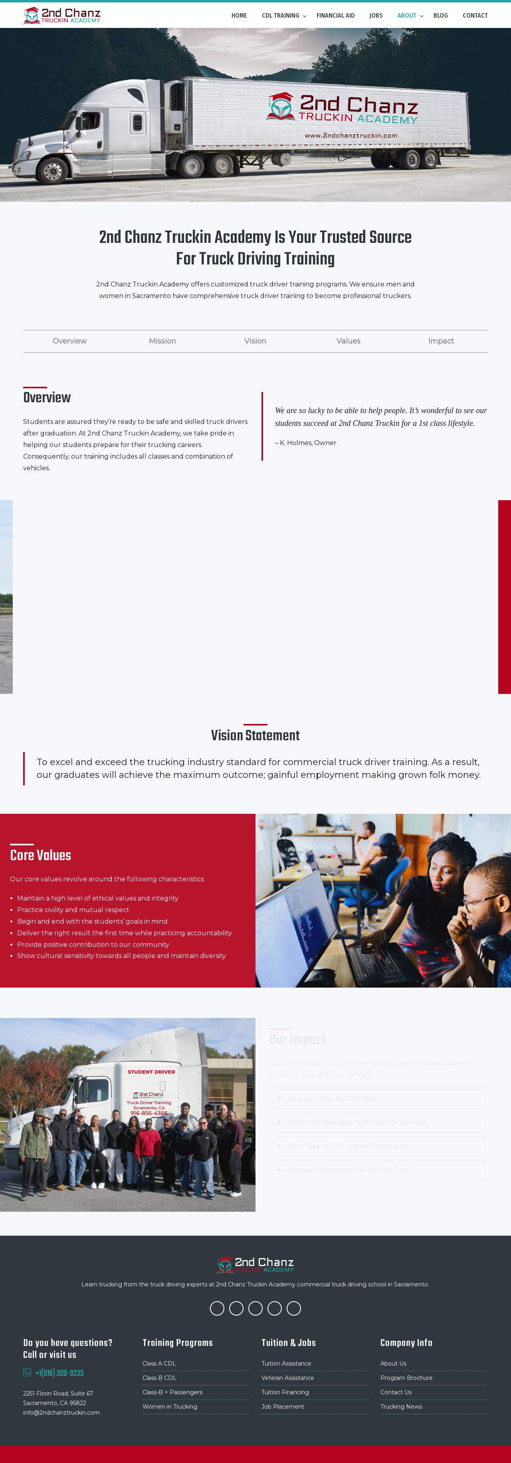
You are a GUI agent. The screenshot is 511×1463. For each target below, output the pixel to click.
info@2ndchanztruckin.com (61, 1412)
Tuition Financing (285, 1392)
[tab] (379, 1099)
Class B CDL (159, 1378)
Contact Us (396, 1392)
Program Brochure (406, 1378)
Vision (255, 341)
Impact (441, 341)
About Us (393, 1363)
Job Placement (282, 1406)
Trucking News (401, 1406)
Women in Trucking (170, 1406)
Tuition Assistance (286, 1363)
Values (348, 341)
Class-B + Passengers (172, 1392)
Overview (70, 341)
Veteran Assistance (287, 1378)
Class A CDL (159, 1363)
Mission (162, 341)
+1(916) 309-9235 (59, 1373)
